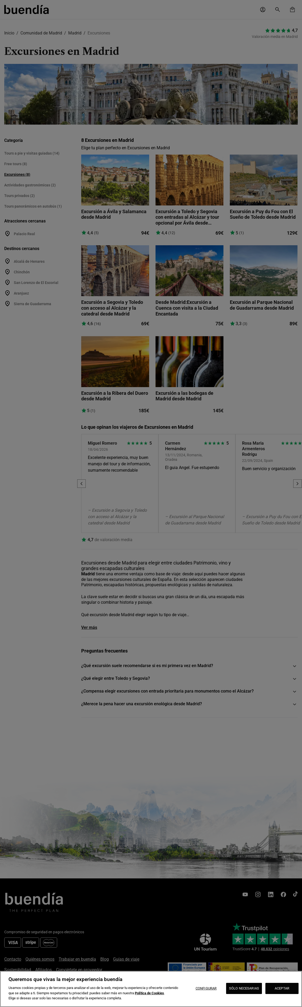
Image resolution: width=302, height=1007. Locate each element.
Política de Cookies (149, 993)
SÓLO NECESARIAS (244, 988)
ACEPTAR (282, 988)
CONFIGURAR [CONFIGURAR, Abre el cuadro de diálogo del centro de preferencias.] (206, 988)
